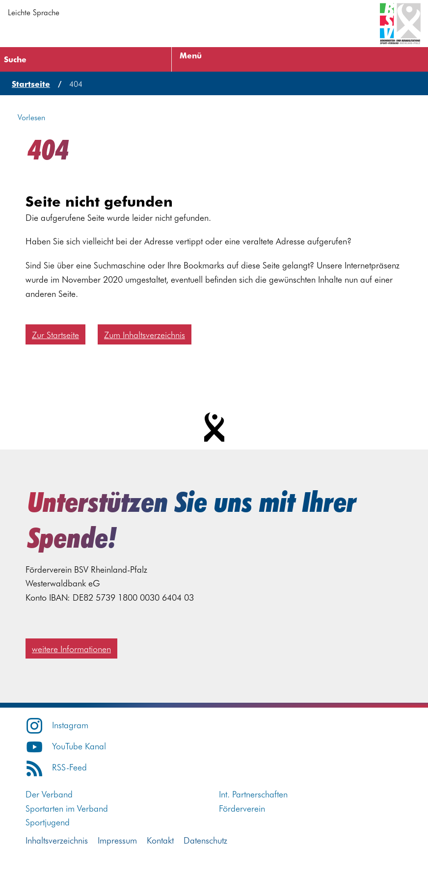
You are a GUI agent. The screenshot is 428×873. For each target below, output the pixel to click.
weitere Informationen (71, 648)
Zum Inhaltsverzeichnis (144, 334)
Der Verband (49, 794)
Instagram (57, 724)
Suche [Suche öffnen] (15, 58)
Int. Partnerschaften (253, 794)
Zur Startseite (55, 334)
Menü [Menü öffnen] (191, 55)
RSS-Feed (56, 767)
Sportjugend (48, 822)
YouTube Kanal (66, 746)
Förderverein (242, 808)
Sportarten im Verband (67, 808)
